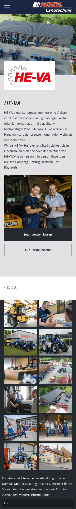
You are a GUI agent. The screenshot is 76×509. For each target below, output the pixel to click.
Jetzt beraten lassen (38, 234)
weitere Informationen (34, 495)
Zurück (12, 287)
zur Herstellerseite (38, 250)
